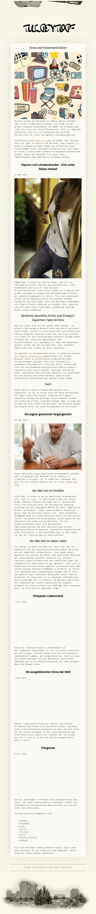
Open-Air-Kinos (43, 141)
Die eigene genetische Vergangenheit (48, 414)
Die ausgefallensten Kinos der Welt (48, 672)
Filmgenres (48, 748)
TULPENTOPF (48, 29)
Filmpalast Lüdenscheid (48, 596)
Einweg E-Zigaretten (30, 356)
